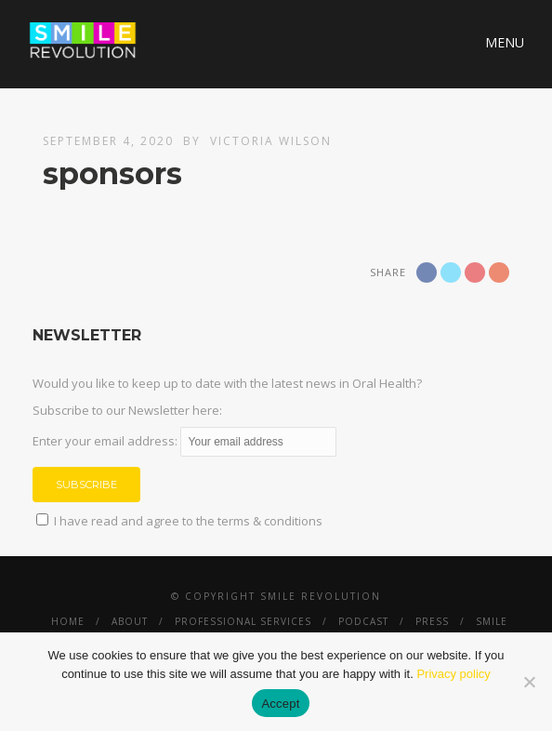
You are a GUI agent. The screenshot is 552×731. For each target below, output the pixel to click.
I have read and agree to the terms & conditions (188, 520)
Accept (280, 704)
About (130, 621)
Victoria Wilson (271, 141)
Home (68, 621)
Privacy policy (453, 674)
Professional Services (243, 621)
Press (432, 621)
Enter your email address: (184, 440)
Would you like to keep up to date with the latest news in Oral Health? (227, 383)
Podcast (363, 621)
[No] (528, 681)
